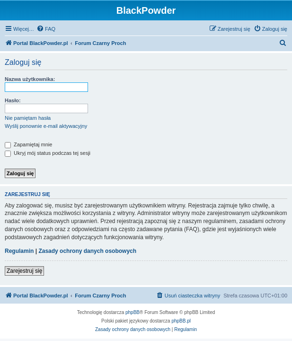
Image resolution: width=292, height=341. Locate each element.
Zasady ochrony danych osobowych (87, 251)
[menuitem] (45, 29)
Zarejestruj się (24, 271)
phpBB (132, 312)
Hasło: (13, 100)
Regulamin (19, 251)
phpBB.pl (181, 320)
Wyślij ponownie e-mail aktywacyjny (46, 126)
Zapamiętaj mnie (28, 144)
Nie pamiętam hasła (28, 118)
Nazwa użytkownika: (30, 79)
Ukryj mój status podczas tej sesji (47, 153)
